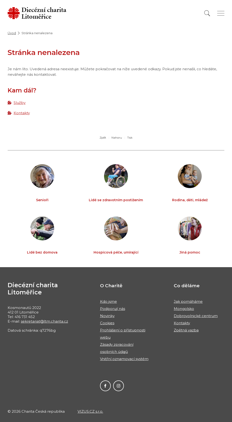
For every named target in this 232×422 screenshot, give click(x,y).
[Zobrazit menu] (220, 13)
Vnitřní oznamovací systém (124, 359)
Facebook (105, 385)
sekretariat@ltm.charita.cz (44, 321)
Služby (20, 102)
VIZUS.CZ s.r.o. (90, 411)
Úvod (12, 33)
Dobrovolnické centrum (196, 316)
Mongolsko (184, 308)
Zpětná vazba (186, 330)
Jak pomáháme (188, 301)
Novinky (107, 316)
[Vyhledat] (207, 13)
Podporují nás (112, 308)
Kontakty (22, 113)
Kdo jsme (108, 301)
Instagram (118, 385)
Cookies (107, 323)
